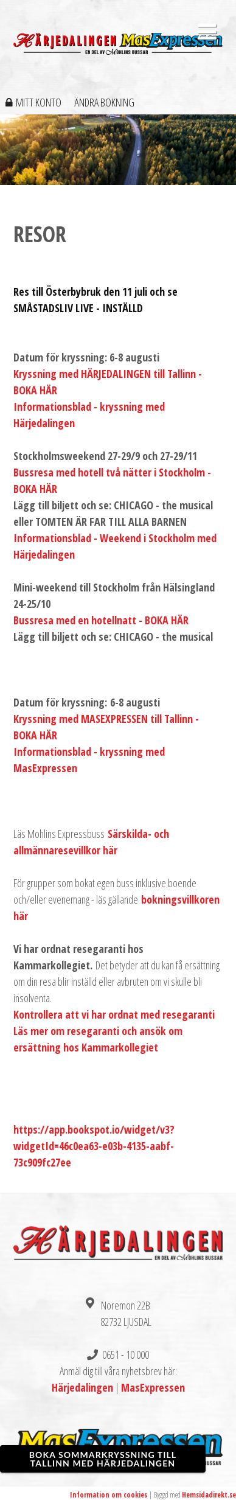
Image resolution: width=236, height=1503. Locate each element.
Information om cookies (108, 1495)
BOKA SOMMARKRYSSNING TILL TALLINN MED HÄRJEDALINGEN (102, 1458)
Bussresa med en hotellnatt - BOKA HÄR (101, 620)
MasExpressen (153, 1387)
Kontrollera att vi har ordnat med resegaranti (114, 1014)
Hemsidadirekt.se (209, 1495)
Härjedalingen (82, 1387)
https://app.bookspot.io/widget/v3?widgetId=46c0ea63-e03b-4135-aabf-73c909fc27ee (94, 1146)
